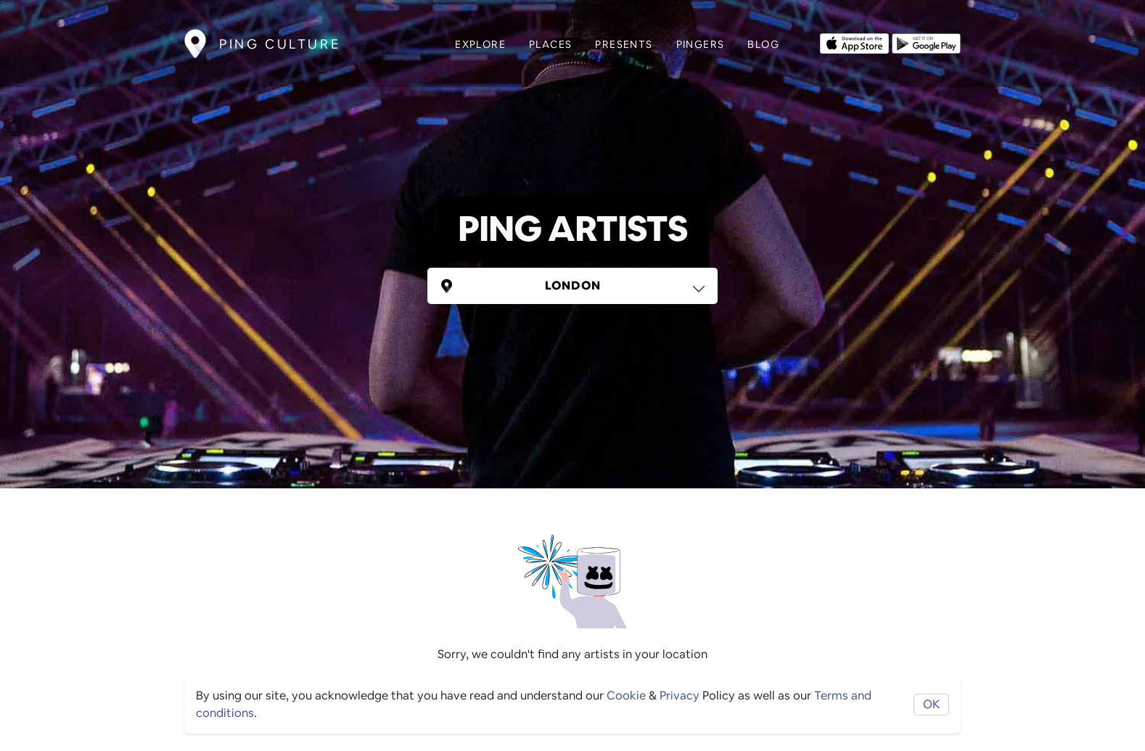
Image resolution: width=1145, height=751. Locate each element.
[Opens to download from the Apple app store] (854, 42)
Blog (763, 44)
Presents (623, 44)
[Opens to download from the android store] (926, 42)
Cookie (626, 695)
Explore (480, 44)
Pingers (700, 44)
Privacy (679, 695)
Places (550, 44)
